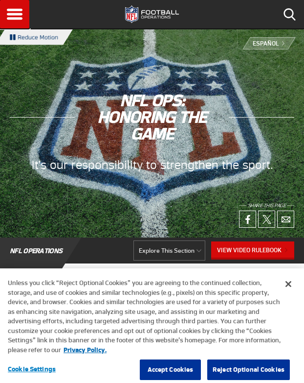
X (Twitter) (266, 219)
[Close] (288, 288)
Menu (14, 14)
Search (289, 14)
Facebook (247, 219)
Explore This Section (167, 250)
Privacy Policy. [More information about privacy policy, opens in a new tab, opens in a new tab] (85, 354)
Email (285, 219)
